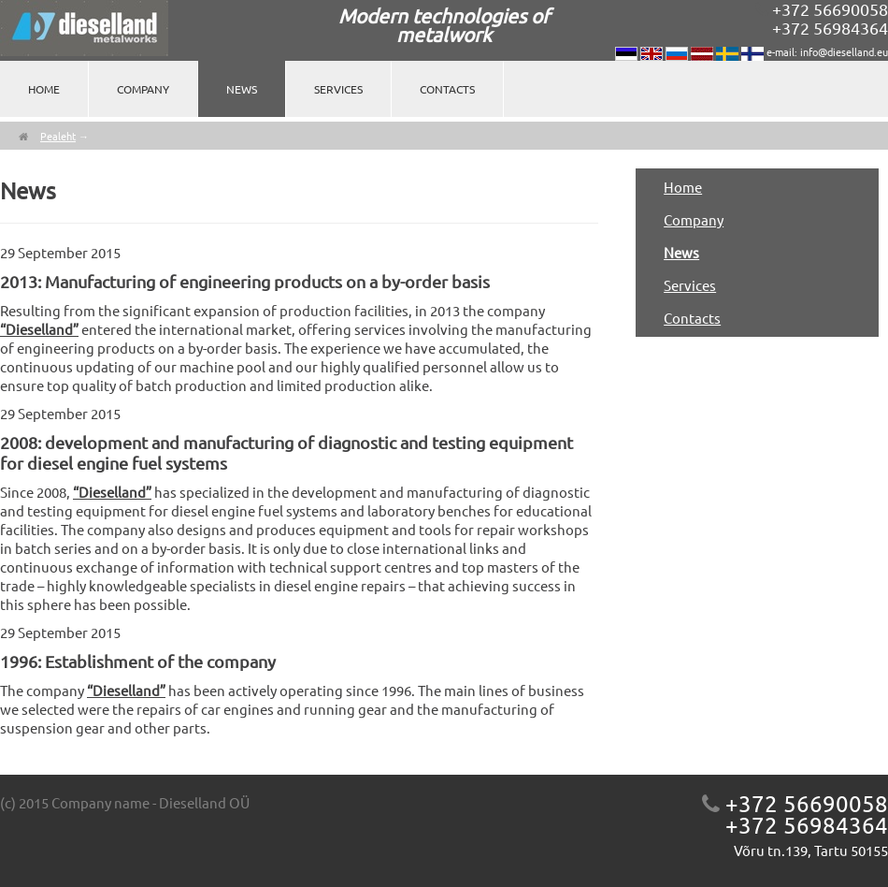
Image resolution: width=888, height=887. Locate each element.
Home (44, 88)
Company (143, 88)
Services (338, 88)
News (241, 88)
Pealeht (58, 135)
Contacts (447, 88)
